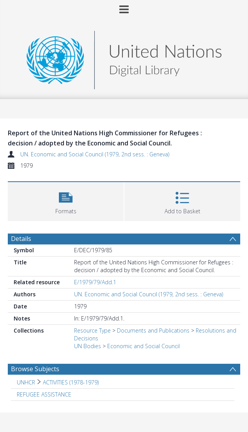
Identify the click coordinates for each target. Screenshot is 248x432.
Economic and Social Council (143, 346)
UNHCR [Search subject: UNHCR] (26, 382)
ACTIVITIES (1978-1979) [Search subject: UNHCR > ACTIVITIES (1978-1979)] (71, 382)
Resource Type (92, 330)
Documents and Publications (153, 330)
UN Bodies (87, 346)
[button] (66, 200)
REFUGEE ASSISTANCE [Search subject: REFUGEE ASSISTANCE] (44, 394)
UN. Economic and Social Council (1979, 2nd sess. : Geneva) (94, 154)
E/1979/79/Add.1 (95, 282)
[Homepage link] (124, 58)
